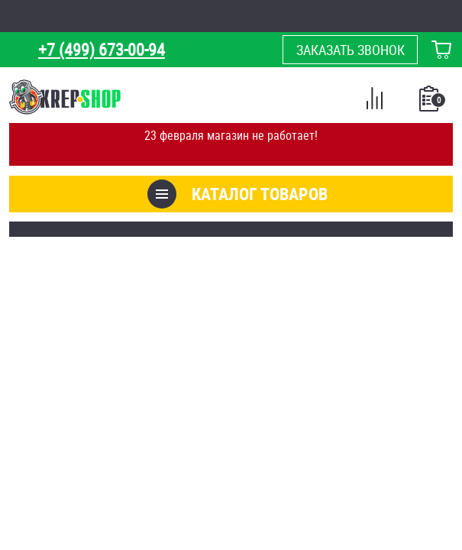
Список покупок (430, 103)
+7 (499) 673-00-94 (101, 49)
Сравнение (374, 101)
